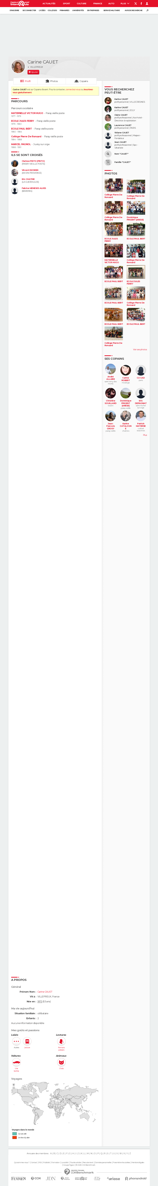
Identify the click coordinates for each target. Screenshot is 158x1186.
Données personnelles (103, 1163)
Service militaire (111, 10)
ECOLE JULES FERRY (22, 121)
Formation (55, 1163)
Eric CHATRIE (28, 179)
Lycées (42, 10)
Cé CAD (141, 378)
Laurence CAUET (123, 125)
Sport (66, 3)
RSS (40, 1163)
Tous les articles (75, 1163)
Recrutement (88, 1163)
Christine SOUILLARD (111, 402)
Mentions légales (138, 1163)
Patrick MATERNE (141, 424)
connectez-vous (73, 89)
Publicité (46, 1163)
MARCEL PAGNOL (21, 144)
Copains (84, 81)
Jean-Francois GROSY (110, 426)
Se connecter (29, 10)
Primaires (64, 10)
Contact (34, 1163)
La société (64, 1163)
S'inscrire (14, 10)
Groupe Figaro (68, 1165)
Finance (97, 3)
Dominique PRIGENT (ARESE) (135, 218)
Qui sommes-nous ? (21, 1163)
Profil (28, 81)
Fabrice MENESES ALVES (34, 188)
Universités (78, 10)
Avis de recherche (133, 10)
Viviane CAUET (121, 132)
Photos (54, 81)
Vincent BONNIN (30, 170)
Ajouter (34, 72)
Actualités (49, 3)
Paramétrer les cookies (121, 1163)
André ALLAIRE (110, 378)
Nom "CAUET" (121, 154)
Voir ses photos (140, 349)
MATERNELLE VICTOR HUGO (27, 113)
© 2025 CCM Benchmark (85, 1165)
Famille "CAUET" (122, 162)
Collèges (52, 10)
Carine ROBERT (126, 379)
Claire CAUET (121, 115)
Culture (81, 3)
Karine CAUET (121, 99)
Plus (125, 3)
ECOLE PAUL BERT (21, 128)
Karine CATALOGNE (126, 426)
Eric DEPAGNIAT (141, 402)
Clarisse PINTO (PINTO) (33, 161)
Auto (111, 3)
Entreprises (93, 10)
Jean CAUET (120, 142)
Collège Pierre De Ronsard (26, 136)
